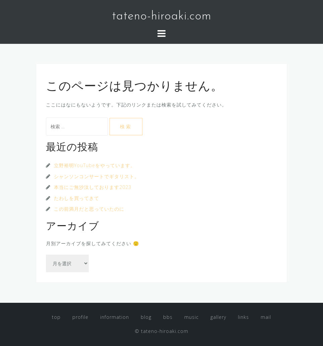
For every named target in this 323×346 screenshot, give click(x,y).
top (56, 317)
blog (146, 317)
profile (80, 317)
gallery (218, 317)
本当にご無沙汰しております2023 (92, 187)
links (243, 317)
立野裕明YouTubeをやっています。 (94, 165)
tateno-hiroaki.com (161, 16)
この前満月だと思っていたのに (89, 209)
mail (266, 317)
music (191, 317)
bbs (168, 317)
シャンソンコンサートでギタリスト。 (96, 176)
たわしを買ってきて (76, 198)
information (114, 317)
